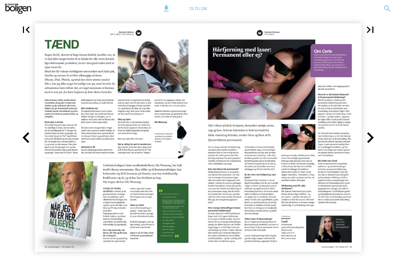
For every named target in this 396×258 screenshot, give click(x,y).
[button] (166, 8)
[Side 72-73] (198, 8)
